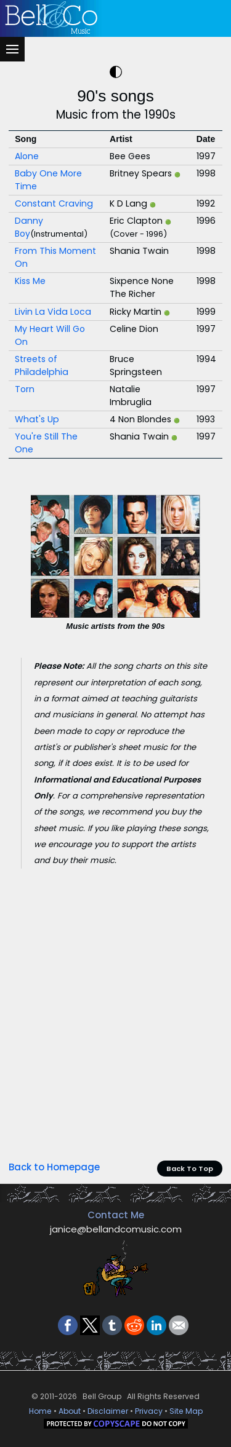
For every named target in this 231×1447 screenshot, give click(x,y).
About (70, 1411)
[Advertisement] (115, 1020)
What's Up (37, 419)
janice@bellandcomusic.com (116, 1229)
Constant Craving (54, 203)
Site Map (186, 1411)
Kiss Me (30, 281)
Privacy (149, 1411)
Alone (27, 156)
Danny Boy (29, 227)
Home (40, 1411)
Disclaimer (107, 1411)
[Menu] (12, 49)
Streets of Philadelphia (41, 365)
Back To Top (189, 1168)
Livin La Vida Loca (53, 312)
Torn (24, 389)
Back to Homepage (54, 1167)
